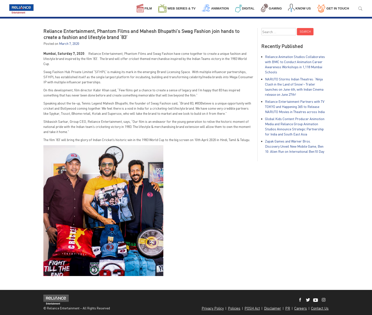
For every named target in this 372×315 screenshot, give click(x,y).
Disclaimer (272, 308)
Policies (234, 308)
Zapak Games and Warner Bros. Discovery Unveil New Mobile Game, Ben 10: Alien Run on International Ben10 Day (294, 146)
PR (287, 308)
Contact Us (320, 308)
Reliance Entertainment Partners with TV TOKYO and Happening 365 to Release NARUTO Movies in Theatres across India (295, 106)
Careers (300, 308)
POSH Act (252, 308)
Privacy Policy (213, 308)
